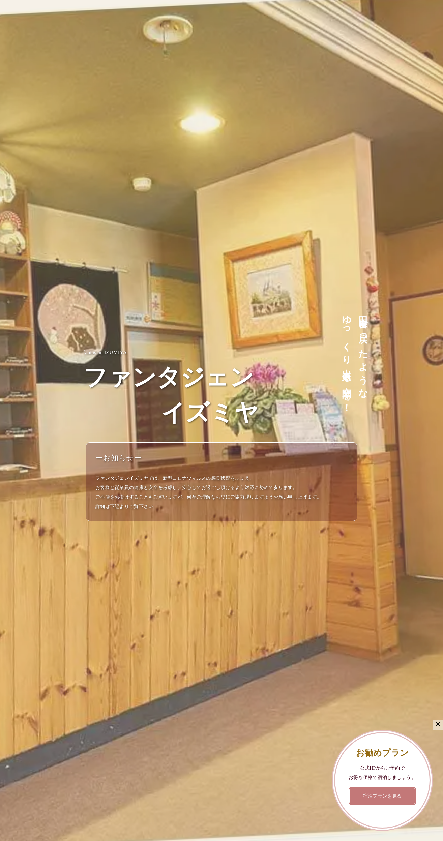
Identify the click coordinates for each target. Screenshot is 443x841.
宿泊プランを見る (382, 796)
